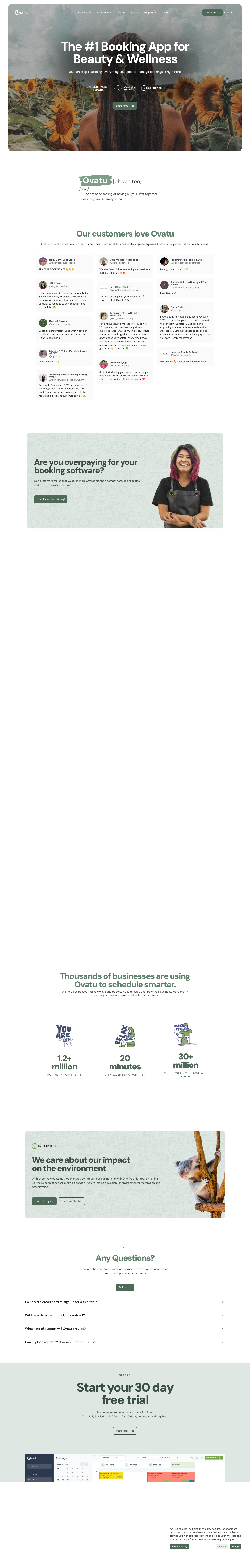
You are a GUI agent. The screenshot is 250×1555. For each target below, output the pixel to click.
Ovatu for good (44, 1201)
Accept (235, 1546)
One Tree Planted (71, 1201)
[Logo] (21, 12)
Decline (222, 1546)
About (167, 12)
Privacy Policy (179, 1546)
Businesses (104, 12)
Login (230, 12)
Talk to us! (125, 1287)
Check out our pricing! (50, 499)
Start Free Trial (212, 12)
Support (150, 12)
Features (84, 12)
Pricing (121, 12)
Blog (135, 12)
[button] (84, 12)
